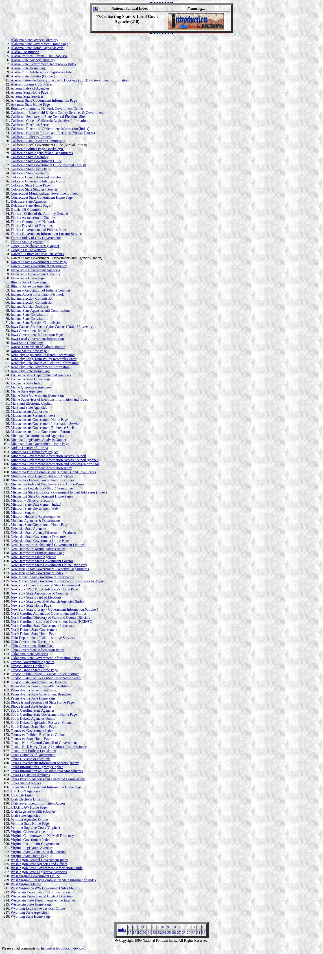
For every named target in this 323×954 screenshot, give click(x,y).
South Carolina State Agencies (33, 710)
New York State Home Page (31, 605)
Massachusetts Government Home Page (39, 419)
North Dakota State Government (34, 630)
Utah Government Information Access (38, 803)
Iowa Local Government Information (37, 339)
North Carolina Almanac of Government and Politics (49, 613)
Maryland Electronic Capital (31, 403)
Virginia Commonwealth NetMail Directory (42, 836)
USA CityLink (21, 795)
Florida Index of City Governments (36, 238)
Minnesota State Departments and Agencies (42, 476)
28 (184, 932)
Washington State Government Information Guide (47, 868)
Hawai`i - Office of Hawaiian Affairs (37, 254)
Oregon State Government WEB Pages (39, 682)
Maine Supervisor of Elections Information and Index (49, 399)
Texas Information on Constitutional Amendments (47, 771)
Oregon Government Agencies (33, 662)
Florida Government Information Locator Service (46, 234)
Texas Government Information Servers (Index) (45, 763)
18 (134, 932)
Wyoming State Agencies (29, 912)
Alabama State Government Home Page (39, 44)
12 (184, 927)
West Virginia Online (26, 884)
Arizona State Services (27, 96)
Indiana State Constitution (29, 314)
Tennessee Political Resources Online (38, 735)
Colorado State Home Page (30, 185)
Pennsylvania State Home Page (33, 698)
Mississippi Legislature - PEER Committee (42, 488)
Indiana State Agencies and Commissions (40, 310)
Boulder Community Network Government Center (47, 108)
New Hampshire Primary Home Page (37, 553)
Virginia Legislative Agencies (32, 848)
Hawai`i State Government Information (39, 266)
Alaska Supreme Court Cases (32, 84)
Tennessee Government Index (32, 730)
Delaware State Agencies (29, 201)
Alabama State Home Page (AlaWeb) (37, 48)
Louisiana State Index (26, 383)
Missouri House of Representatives (36, 516)
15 (199, 927)
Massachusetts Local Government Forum (40, 432)
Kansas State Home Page (29, 351)
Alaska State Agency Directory (33, 60)
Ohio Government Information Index (37, 650)
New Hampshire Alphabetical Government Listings (48, 545)
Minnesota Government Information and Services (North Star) (55, 464)
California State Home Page (31, 169)
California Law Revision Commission (38, 141)
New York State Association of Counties (40, 593)
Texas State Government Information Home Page (46, 787)
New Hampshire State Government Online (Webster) (49, 565)
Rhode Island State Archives (31, 706)
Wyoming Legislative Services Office (38, 908)
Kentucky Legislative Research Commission (43, 355)
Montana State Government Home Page (39, 524)
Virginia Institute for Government (35, 844)
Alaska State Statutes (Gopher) (33, 76)
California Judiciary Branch (31, 137)
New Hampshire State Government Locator (42, 561)
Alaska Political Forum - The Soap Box (39, 56)
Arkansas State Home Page (30, 104)
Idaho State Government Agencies (35, 270)
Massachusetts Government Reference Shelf (42, 428)
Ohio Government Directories (32, 642)
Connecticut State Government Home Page (41, 197)
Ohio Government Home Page (32, 646)
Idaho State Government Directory (36, 274)
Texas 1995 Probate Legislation (33, 751)
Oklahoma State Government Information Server (46, 658)
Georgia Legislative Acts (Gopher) (35, 246)
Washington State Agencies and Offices (39, 864)
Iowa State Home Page (27, 343)
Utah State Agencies (25, 815)
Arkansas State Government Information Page (44, 100)
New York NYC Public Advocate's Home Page (44, 589)
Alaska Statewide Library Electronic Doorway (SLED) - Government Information (70, 80)
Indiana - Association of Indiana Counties (40, 290)
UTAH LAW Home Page (29, 807)
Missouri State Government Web (34, 508)
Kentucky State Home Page (30, 371)
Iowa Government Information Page (37, 335)
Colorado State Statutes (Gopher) (35, 189)
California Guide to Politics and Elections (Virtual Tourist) (53, 133)
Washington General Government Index (39, 860)
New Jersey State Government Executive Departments (50, 569)
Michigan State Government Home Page (40, 444)
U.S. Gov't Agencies (25, 791)
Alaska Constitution (25, 52)
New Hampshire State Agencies (33, 557)
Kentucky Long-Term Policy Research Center (43, 359)
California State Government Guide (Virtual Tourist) (48, 165)
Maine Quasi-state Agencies (31, 387)
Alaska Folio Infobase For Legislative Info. (42, 72)
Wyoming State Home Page (30, 916)
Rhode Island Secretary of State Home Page (42, 702)
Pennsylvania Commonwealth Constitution (41, 686)
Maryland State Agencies (29, 407)
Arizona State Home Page (29, 92)
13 (189, 927)
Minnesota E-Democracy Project (34, 452)
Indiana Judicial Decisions (30, 306)
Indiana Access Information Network (37, 294)
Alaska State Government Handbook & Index (43, 64)
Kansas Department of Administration (38, 347)
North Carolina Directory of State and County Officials (50, 617)
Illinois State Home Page (29, 282)
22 (154, 932)
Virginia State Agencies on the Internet (38, 852)
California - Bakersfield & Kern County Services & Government (57, 112)
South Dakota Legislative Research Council (42, 722)
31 (199, 932)
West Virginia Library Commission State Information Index (53, 880)
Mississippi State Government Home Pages (42, 496)
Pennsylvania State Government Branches (41, 694)
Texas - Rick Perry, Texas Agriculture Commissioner (48, 747)
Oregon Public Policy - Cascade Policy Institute (45, 674)
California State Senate (27, 173)
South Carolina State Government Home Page (44, 714)
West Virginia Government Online (35, 876)
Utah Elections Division (28, 799)
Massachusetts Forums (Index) (33, 415)
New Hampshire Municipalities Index (38, 549)
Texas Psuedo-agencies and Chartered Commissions (48, 779)
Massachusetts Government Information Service (45, 423)
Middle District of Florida (29, 448)
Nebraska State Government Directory (38, 537)
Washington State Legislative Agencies (39, 872)
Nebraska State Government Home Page (40, 541)
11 (179, 927)
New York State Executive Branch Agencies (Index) (48, 601)
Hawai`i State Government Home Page (39, 262)
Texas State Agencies (26, 783)
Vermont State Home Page (30, 823)
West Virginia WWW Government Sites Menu (44, 888)
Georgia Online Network (28, 250)
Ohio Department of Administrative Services (43, 638)
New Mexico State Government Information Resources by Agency (58, 581)
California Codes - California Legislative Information (49, 121)
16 (203, 927)
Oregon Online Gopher (27, 666)
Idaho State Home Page (28, 278)
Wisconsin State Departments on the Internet (43, 900)
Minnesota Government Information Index (41, 468)
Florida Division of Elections (31, 226)
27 (179, 932)
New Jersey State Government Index (37, 573)
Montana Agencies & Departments (36, 520)
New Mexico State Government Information (42, 577)
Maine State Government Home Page (37, 395)
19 (139, 932)
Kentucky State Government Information (40, 367)
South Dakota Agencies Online (33, 718)
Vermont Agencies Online (29, 819)
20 (144, 932)
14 (194, 927)
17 (129, 932)
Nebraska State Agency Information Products (43, 533)
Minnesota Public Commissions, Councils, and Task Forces (53, 472)
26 (174, 932)
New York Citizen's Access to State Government (45, 585)
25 (169, 932)
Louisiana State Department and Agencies (41, 375)
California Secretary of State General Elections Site (48, 116)
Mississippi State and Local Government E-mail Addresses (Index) (59, 492)
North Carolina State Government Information (44, 625)
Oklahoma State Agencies (29, 654)
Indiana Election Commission (32, 298)
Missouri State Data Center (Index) (36, 504)
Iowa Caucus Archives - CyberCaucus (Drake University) (52, 327)
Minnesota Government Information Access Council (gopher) (55, 460)
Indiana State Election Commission (36, 323)
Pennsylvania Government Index (34, 690)
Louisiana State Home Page (30, 379)
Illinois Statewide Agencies (30, 286)
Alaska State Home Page (28, 68)
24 (164, 932)
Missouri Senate (22, 512)
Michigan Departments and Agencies (37, 436)
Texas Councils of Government (33, 755)
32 (203, 932)
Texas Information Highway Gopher (37, 767)
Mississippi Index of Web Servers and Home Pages (47, 484)
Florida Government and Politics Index (39, 230)
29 (189, 932)
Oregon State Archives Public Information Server (46, 678)
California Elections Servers (31, 125)
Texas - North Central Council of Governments (44, 743)
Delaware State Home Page (30, 205)
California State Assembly (29, 157)
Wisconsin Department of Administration (40, 892)
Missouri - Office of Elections (32, 500)
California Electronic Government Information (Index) (50, 129)
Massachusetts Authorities (29, 411)
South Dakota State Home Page (33, 726)
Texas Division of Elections (30, 759)
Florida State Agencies (27, 242)
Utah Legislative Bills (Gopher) (33, 811)
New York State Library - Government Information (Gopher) (54, 609)
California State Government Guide (36, 161)
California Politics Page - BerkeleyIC (37, 149)
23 (159, 932)
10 (174, 927)
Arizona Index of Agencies (30, 88)
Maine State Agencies (26, 391)
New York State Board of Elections (36, 597)
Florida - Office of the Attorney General (39, 213)
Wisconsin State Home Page (31, 904)
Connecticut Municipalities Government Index (44, 193)
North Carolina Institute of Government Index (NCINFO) (52, 621)
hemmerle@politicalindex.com (63, 948)
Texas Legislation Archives (30, 775)
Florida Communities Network (33, 222)
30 (194, 932)
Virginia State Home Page (29, 856)
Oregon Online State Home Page (34, 670)
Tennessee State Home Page (31, 739)
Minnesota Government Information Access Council (48, 456)
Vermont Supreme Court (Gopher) (35, 827)
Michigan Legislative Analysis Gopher (38, 440)
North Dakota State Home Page (33, 634)
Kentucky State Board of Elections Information (45, 363)
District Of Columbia (26, 209)
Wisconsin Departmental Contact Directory (42, 896)
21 (149, 932)
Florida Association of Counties (33, 217)
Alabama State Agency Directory (34, 40)
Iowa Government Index (28, 331)
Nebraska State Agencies (28, 529)
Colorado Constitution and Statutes (36, 177)
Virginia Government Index (30, 840)
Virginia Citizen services (28, 831)
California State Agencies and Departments (42, 153)
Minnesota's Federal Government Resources (42, 480)
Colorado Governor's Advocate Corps (38, 181)
